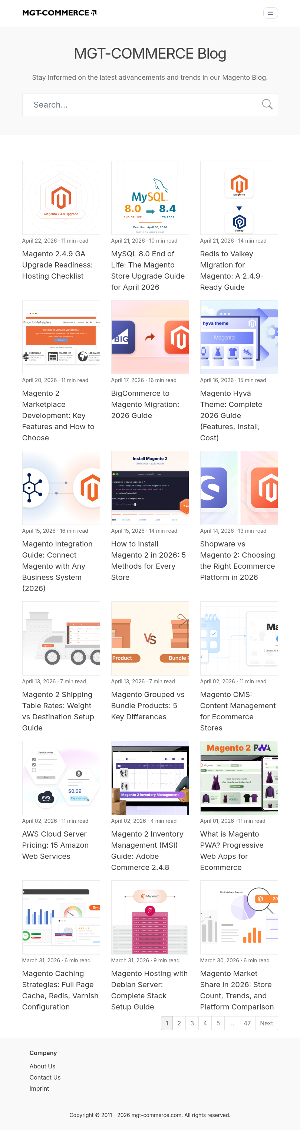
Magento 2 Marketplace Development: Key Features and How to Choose (58, 415)
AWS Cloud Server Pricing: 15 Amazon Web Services (55, 845)
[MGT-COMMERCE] (59, 12)
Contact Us (45, 1077)
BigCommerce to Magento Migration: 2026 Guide (145, 404)
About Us (43, 1066)
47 (247, 1023)
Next (266, 1023)
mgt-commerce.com (157, 1115)
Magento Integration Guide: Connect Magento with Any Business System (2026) (57, 566)
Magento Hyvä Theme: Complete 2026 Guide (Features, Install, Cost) (231, 415)
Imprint (39, 1088)
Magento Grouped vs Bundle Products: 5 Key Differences (148, 705)
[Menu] (270, 13)
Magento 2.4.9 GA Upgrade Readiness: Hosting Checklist (57, 264)
